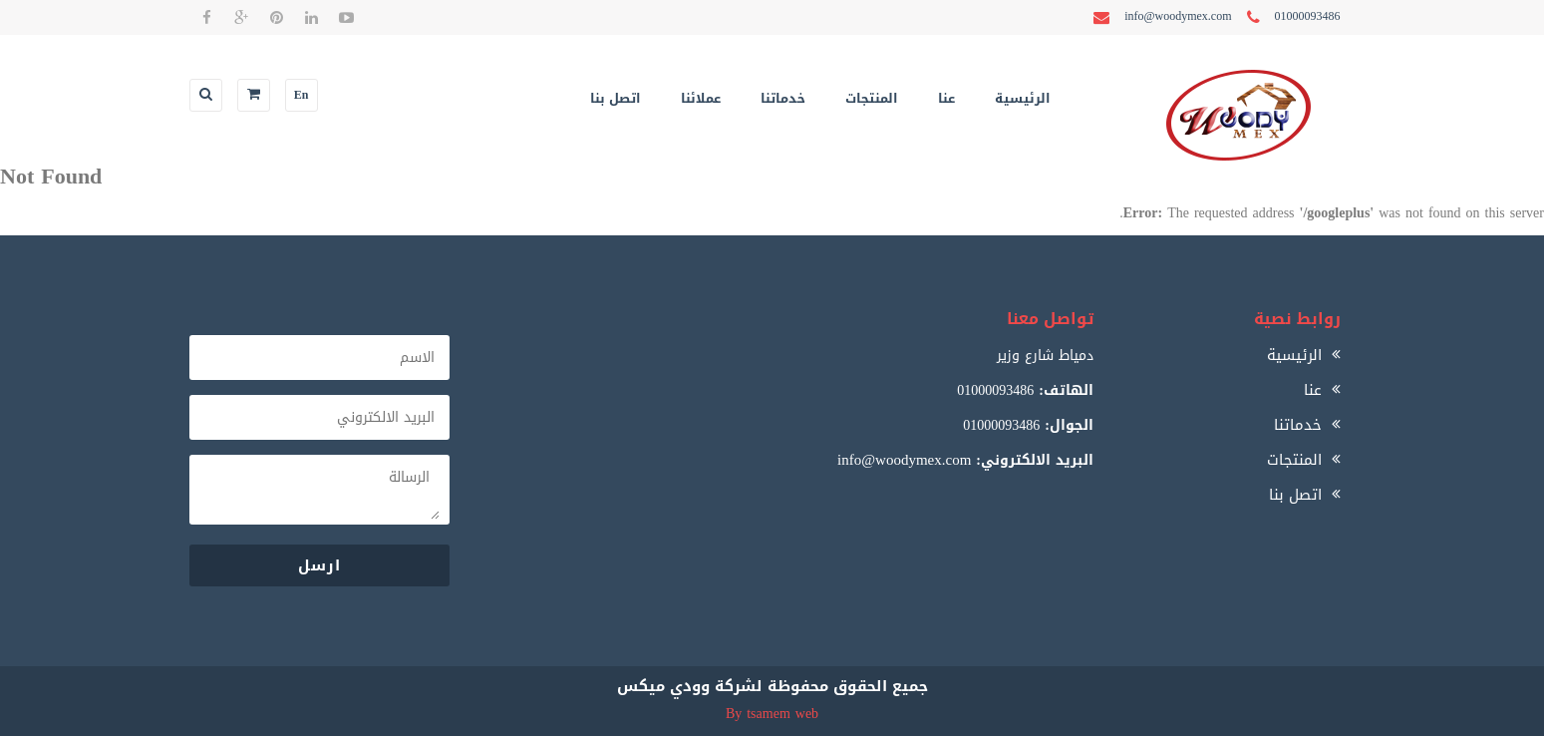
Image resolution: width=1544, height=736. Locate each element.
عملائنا (701, 98)
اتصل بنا (615, 98)
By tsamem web (772, 713)
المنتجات (871, 98)
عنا (946, 98)
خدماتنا (783, 98)
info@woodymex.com (904, 460)
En (301, 95)
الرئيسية (1023, 98)
